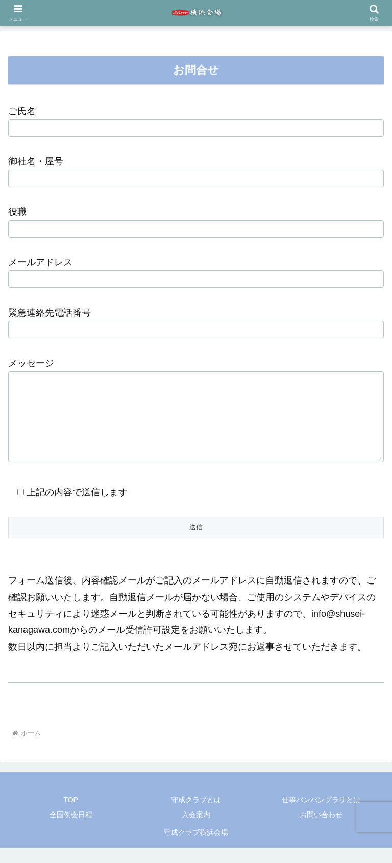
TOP (70, 815)
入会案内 (196, 830)
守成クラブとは (196, 815)
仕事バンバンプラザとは (321, 815)
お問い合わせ (321, 830)
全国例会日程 (71, 830)
